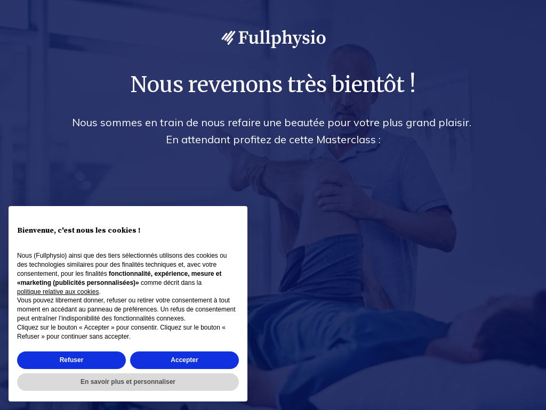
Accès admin (515, 400)
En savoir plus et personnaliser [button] (128, 382)
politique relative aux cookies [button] (58, 292)
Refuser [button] (72, 360)
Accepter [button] (184, 360)
